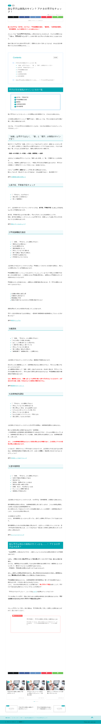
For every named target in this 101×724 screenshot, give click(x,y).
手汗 (9, 5)
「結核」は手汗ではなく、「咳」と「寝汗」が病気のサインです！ (35, 65)
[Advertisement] (35, 651)
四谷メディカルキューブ (18, 224)
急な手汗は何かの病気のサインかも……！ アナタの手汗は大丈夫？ (36, 80)
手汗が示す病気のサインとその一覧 (27, 63)
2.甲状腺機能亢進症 (23, 69)
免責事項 (20, 722)
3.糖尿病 (20, 71)
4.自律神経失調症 (22, 74)
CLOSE (55, 57)
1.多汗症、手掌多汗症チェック (26, 67)
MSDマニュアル (16, 320)
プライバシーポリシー (11, 722)
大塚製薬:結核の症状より (18, 177)
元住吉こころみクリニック (19, 458)
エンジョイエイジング (17, 535)
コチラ (35, 591)
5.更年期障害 (21, 76)
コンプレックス (15, 718)
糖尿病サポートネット (17, 386)
